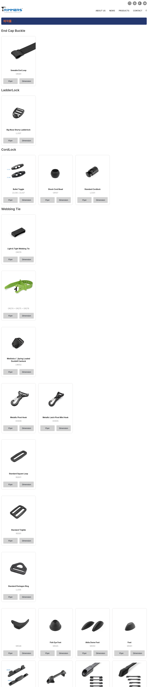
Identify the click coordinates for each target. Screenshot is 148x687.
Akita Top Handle (55, 643)
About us (100, 10)
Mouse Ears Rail (92, 579)
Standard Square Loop (18, 385)
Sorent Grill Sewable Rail (18, 579)
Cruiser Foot (18, 518)
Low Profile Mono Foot (92, 518)
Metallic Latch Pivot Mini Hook (55, 351)
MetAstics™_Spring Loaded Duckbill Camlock (18, 315)
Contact (137, 10)
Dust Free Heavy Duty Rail (18, 609)
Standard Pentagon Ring (18, 454)
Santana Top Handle (92, 643)
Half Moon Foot (55, 548)
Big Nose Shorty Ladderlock (19, 130)
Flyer (10, 81)
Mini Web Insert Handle (18, 674)
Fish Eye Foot (55, 488)
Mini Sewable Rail (55, 579)
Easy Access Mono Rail (129, 579)
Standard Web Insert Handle (129, 643)
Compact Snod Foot (92, 548)
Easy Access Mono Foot (129, 518)
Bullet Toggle (18, 189)
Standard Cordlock (92, 189)
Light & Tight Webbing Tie (18, 249)
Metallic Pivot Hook (18, 351)
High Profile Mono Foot (55, 518)
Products (124, 10)
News (112, 10)
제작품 (7, 21)
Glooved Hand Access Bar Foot (129, 548)
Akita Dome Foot (92, 488)
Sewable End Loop (18, 70)
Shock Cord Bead (55, 189)
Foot (129, 488)
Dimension (26, 81)
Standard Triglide (18, 419)
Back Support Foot (19, 548)
